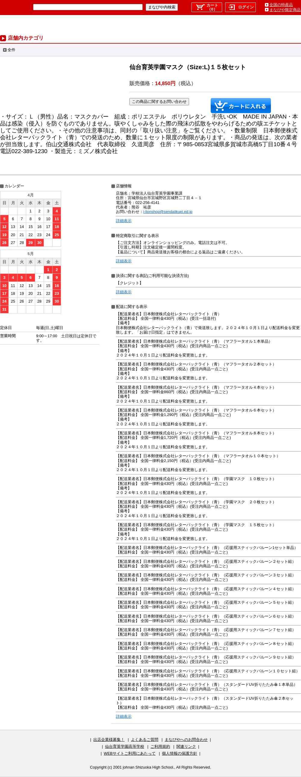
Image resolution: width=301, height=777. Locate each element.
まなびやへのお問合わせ (186, 739)
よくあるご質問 (144, 739)
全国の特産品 (281, 4)
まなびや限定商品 (285, 10)
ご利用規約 (160, 746)
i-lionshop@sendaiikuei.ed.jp (167, 211)
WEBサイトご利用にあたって (130, 753)
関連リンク (186, 746)
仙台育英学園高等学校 (124, 746)
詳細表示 (124, 220)
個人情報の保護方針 (179, 753)
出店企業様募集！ (109, 739)
